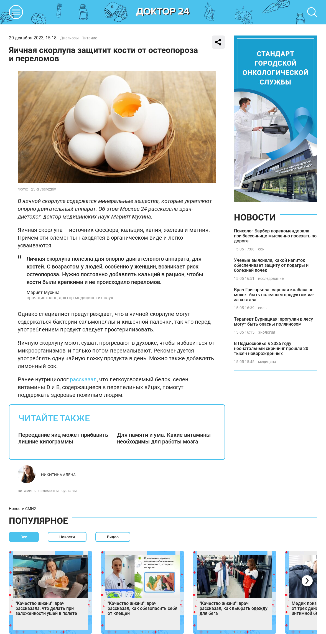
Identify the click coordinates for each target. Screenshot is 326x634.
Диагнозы (69, 38)
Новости (255, 217)
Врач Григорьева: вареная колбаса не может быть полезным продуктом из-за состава (274, 294)
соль (262, 308)
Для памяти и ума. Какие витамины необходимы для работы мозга (164, 438)
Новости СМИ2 (22, 508)
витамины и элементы (38, 491)
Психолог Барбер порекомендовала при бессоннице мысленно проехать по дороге (275, 236)
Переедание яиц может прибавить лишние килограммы (63, 438)
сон (261, 249)
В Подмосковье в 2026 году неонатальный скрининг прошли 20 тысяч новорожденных (271, 348)
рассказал (83, 379)
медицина (267, 361)
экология (266, 332)
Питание (89, 38)
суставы (69, 491)
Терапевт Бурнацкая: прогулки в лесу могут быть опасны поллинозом (273, 321)
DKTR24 (163, 12)
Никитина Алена (58, 475)
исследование (271, 278)
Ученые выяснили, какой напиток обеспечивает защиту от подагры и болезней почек (271, 265)
